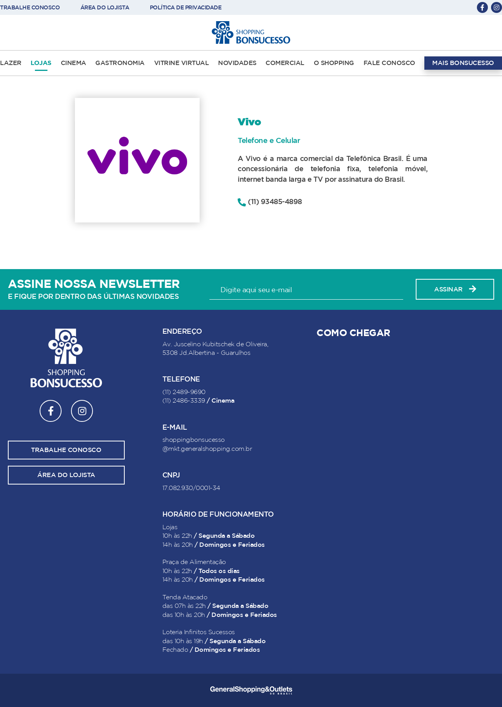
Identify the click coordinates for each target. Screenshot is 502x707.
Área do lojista (66, 475)
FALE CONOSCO (389, 63)
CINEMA (73, 63)
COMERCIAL (285, 63)
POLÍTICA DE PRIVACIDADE (186, 8)
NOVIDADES (237, 63)
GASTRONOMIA (120, 63)
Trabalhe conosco (66, 450)
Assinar (455, 289)
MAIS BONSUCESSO (463, 63)
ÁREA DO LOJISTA (104, 8)
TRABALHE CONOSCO (30, 8)
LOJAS (41, 63)
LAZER (11, 63)
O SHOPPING (334, 63)
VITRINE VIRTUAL (181, 63)
